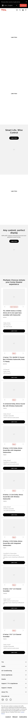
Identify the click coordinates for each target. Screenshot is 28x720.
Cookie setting (23, 717)
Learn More (14, 37)
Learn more (14, 331)
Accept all (8, 717)
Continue (23, 5)
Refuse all (14, 717)
